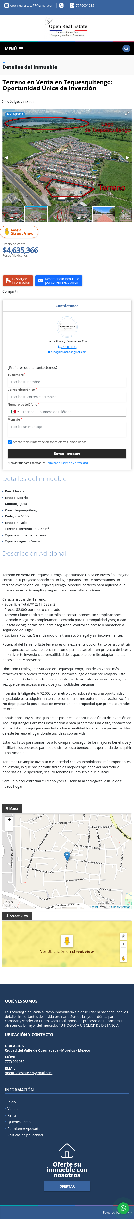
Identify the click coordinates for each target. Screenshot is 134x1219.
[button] (127, 113)
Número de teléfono (23, 404)
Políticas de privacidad (25, 1135)
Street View (20, 232)
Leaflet (94, 906)
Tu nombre (16, 375)
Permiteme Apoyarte (23, 1128)
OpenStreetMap (120, 906)
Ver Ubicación (53, 951)
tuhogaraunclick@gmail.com (68, 352)
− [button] (9, 827)
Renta (12, 1115)
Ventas (12, 1108)
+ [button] (9, 820)
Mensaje (15, 419)
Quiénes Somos (19, 1121)
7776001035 (85, 5)
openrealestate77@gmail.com (28, 1072)
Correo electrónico (22, 390)
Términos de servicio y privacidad (67, 463)
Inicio (5, 62)
